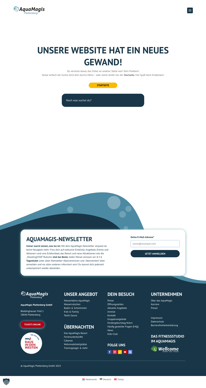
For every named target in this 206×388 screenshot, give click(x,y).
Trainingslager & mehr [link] (76, 349)
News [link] (110, 331)
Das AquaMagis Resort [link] (75, 334)
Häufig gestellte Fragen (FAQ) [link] (122, 327)
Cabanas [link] (68, 341)
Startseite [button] (103, 86)
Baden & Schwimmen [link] (75, 309)
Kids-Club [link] (112, 335)
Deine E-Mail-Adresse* (142, 238)
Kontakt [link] (111, 316)
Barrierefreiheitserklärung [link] (164, 326)
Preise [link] (110, 301)
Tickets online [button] (32, 325)
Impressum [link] (157, 319)
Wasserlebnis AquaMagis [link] (77, 301)
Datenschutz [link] (157, 322)
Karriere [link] (155, 305)
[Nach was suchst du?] (103, 101)
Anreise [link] (111, 312)
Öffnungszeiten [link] (115, 305)
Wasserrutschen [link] (72, 305)
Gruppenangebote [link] (116, 320)
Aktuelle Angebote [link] (117, 309)
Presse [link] (154, 309)
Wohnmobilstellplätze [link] (75, 345)
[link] (31, 354)
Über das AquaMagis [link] (161, 301)
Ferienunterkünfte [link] (73, 338)
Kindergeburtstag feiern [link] (120, 324)
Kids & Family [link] (71, 312)
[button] (190, 10)
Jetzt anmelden (155, 254)
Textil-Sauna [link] (70, 316)
